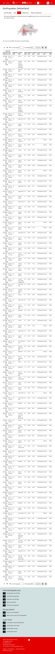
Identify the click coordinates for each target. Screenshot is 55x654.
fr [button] (41, 3)
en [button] (38, 3)
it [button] (43, 3)
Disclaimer (11, 649)
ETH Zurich (9, 650)
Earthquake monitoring (13, 625)
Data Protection (20, 649)
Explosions (25, 13)
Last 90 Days (7, 13)
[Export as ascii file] (46, 47)
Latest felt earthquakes (13, 596)
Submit (38, 47)
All (19, 13)
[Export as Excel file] (43, 47)
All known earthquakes (13, 605)
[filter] (4, 54)
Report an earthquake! (13, 612)
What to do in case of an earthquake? (16, 615)
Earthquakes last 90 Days (13, 593)
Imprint (5, 649)
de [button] (35, 3)
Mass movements (36, 13)
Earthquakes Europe (12, 628)
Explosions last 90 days (13, 599)
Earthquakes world (12, 631)
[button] (6, 3)
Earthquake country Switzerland (15, 622)
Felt (15, 13)
